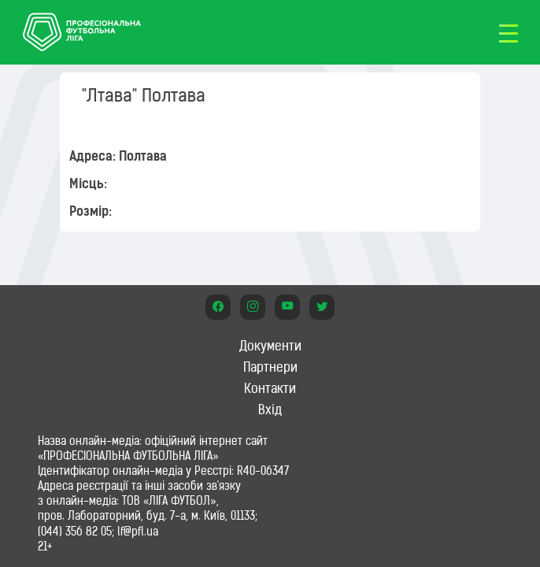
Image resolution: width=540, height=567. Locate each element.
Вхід (270, 409)
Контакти (270, 388)
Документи (270, 346)
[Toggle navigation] (508, 32)
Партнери (270, 367)
